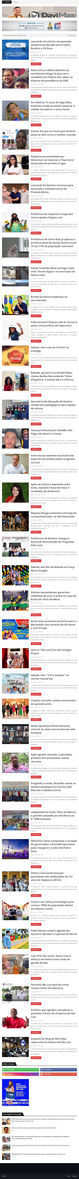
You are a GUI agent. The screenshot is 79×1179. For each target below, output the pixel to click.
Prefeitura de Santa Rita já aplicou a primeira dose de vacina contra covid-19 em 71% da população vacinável (54, 242)
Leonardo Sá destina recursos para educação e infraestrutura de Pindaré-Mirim (52, 188)
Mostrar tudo (72, 35)
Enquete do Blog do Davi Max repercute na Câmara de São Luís (51, 1040)
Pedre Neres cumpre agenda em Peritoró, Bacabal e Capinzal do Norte (54, 932)
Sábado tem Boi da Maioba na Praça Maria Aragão (52, 568)
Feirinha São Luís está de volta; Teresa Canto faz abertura (50, 986)
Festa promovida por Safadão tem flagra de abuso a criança (51, 431)
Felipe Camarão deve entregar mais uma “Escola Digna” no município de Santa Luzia (53, 271)
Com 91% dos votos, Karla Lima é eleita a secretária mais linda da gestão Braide (51, 959)
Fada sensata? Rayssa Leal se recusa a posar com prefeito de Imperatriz (54, 323)
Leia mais (35, 64)
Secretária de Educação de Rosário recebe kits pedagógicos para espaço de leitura (53, 405)
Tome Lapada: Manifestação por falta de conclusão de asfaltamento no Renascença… (41, 1145)
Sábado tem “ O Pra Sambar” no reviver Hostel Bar (50, 676)
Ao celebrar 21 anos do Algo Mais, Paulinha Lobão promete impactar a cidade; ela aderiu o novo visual (53, 106)
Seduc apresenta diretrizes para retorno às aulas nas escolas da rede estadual (53, 729)
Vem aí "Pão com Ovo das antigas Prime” (51, 651)
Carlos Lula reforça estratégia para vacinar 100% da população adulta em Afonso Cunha (52, 905)
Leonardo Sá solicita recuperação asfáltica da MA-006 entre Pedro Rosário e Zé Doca (51, 45)
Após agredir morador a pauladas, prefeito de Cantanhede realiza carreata (51, 758)
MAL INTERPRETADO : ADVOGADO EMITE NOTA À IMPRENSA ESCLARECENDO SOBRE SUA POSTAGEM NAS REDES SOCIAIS (40, 1138)
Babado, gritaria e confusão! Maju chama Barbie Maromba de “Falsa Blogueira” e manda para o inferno (52, 376)
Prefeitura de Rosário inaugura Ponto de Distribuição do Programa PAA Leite (52, 542)
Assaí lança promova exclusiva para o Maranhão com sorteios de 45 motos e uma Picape (54, 624)
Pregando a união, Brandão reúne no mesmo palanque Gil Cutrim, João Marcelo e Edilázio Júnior (53, 786)
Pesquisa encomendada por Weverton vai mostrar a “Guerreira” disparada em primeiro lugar (53, 160)
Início (68, 1176)
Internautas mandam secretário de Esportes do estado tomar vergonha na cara (53, 459)
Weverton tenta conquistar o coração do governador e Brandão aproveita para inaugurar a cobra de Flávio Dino (54, 846)
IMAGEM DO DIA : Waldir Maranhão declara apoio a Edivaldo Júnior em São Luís (38, 1154)
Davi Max (35, 52)
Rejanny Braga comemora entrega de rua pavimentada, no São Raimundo (53, 514)
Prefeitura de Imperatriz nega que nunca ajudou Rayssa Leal (52, 215)
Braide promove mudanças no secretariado (49, 298)
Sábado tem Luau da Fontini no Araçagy (50, 349)
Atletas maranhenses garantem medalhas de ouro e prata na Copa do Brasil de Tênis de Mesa (53, 596)
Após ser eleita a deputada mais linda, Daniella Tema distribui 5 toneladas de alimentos (50, 488)
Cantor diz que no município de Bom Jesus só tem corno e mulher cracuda (53, 132)
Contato (74, 1176)
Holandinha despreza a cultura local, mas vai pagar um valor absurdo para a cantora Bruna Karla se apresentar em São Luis (43, 1120)
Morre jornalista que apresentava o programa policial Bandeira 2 (34, 1128)
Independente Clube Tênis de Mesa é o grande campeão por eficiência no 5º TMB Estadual (53, 815)
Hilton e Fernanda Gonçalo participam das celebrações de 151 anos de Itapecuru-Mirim (52, 876)
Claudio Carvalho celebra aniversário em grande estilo (53, 702)
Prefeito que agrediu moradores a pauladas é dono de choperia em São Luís (53, 1013)
